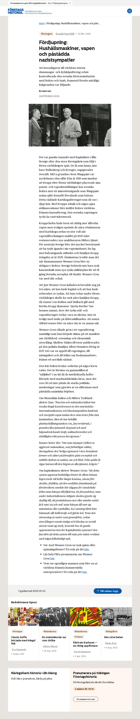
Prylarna (79, 636)
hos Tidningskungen (39, 3)
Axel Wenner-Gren (49, 95)
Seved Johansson (82, 651)
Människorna (50, 631)
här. (86, 549)
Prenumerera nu (86, 699)
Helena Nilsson (50, 646)
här (52, 558)
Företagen (46, 33)
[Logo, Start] (30, 11)
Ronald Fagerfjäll (65, 33)
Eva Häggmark (19, 649)
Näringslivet (111, 631)
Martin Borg (111, 643)
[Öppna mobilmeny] (129, 11)
